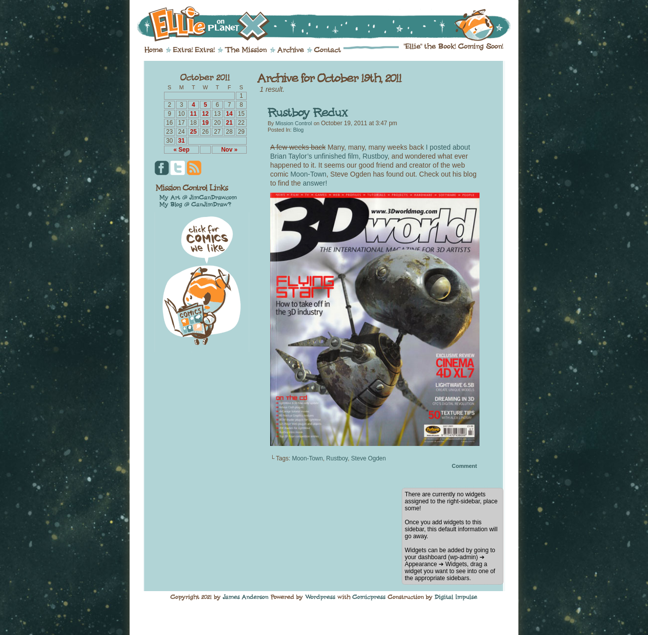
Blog (298, 130)
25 (193, 131)
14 (229, 113)
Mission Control (293, 123)
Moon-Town (308, 174)
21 (229, 122)
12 (205, 113)
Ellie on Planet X (330, 23)
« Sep (181, 149)
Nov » (229, 149)
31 (181, 140)
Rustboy (336, 458)
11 (193, 113)
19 (205, 122)
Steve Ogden (368, 458)
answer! (315, 183)
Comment (464, 466)
